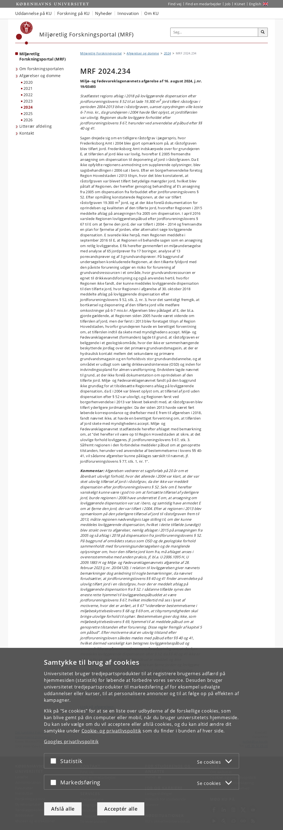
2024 (28, 107)
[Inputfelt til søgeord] (214, 32)
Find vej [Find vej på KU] (174, 3)
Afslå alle (63, 808)
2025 (28, 113)
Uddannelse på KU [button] (33, 13)
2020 (28, 82)
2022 (28, 94)
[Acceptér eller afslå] (55, 760)
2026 (28, 119)
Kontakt (26, 133)
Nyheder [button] (103, 13)
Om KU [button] (151, 13)
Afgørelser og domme (40, 75)
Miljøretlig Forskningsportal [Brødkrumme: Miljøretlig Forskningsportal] (101, 53)
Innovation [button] (128, 13)
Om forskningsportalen (41, 68)
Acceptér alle (120, 808)
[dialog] (141, 739)
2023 (28, 101)
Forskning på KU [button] (73, 13)
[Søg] (263, 32)
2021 (28, 88)
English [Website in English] (255, 3)
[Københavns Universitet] (24, 33)
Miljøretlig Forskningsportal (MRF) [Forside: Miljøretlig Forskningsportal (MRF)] (42, 56)
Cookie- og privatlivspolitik (112, 731)
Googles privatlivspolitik (71, 742)
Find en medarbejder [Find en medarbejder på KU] (203, 3)
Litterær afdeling (35, 126)
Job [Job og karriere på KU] (227, 3)
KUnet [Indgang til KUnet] (239, 3)
